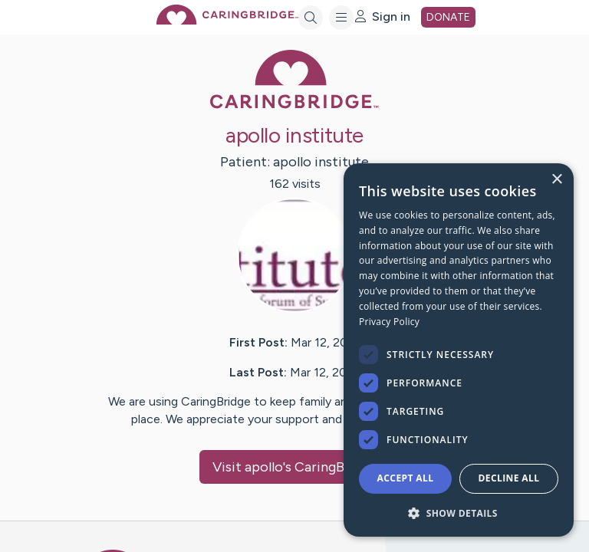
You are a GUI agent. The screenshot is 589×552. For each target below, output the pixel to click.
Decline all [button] (509, 478)
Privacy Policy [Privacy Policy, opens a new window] (389, 321)
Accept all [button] (405, 478)
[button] (458, 512)
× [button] (556, 180)
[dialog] (459, 350)
